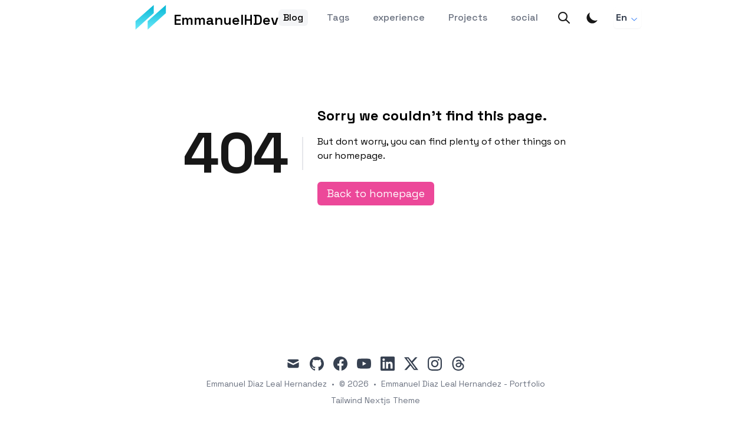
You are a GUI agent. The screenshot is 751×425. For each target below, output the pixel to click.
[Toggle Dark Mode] (592, 18)
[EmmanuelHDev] (207, 18)
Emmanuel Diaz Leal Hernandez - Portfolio (463, 383)
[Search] (564, 18)
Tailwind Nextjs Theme (375, 400)
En (627, 17)
